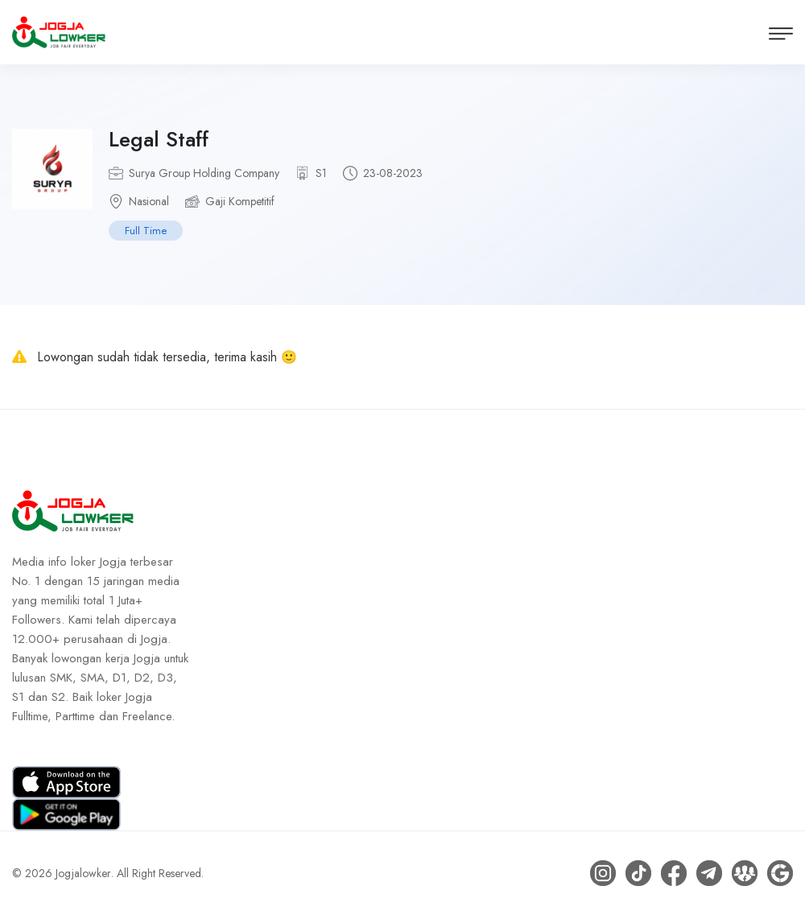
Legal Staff (158, 139)
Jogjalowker (83, 873)
